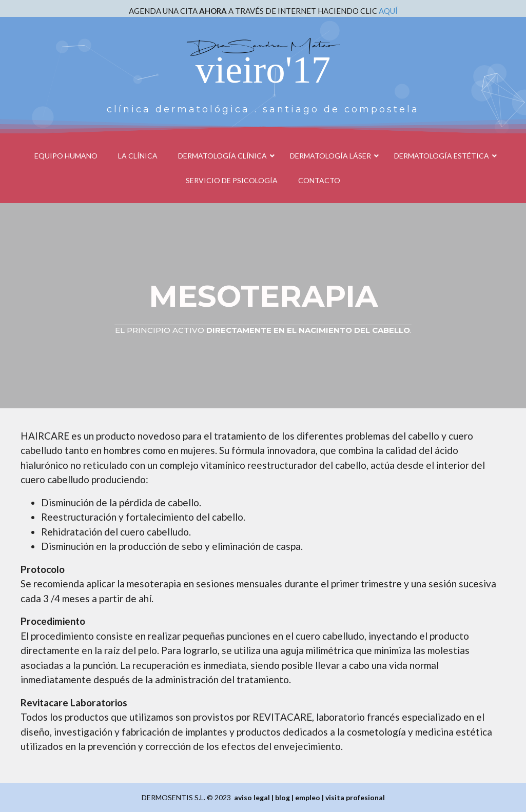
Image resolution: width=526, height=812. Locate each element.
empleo (307, 797)
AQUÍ (388, 10)
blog (282, 797)
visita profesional (355, 797)
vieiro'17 (263, 69)
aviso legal (252, 797)
